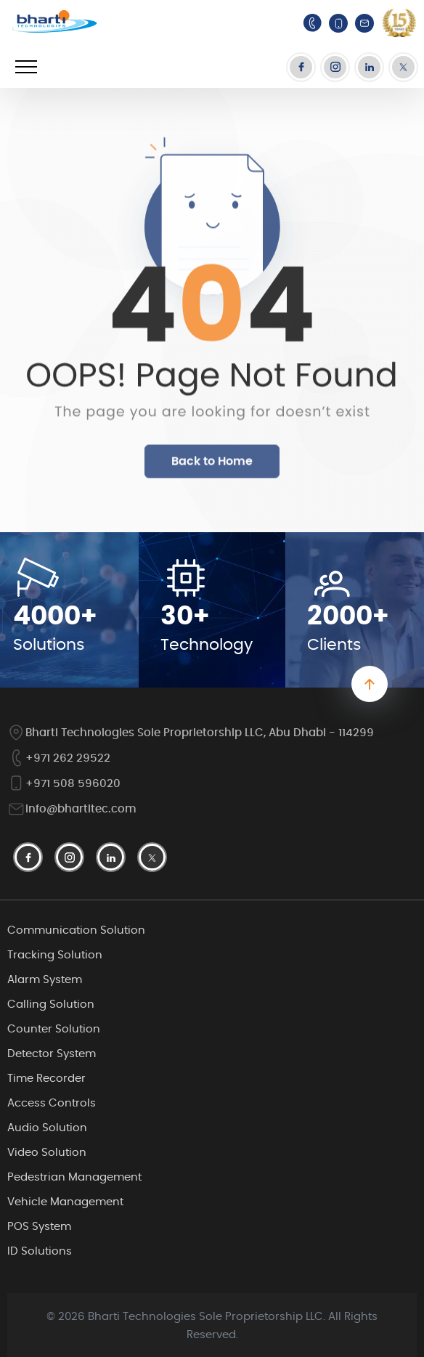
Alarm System (44, 979)
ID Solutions (39, 1251)
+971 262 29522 (58, 758)
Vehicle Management (65, 1202)
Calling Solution (50, 1004)
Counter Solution (53, 1029)
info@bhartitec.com (71, 809)
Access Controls (51, 1103)
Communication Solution (76, 930)
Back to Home (212, 466)
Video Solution (46, 1152)
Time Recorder (46, 1078)
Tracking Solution (54, 955)
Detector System (51, 1053)
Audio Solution (47, 1127)
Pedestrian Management (74, 1177)
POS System (39, 1226)
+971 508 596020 (64, 783)
